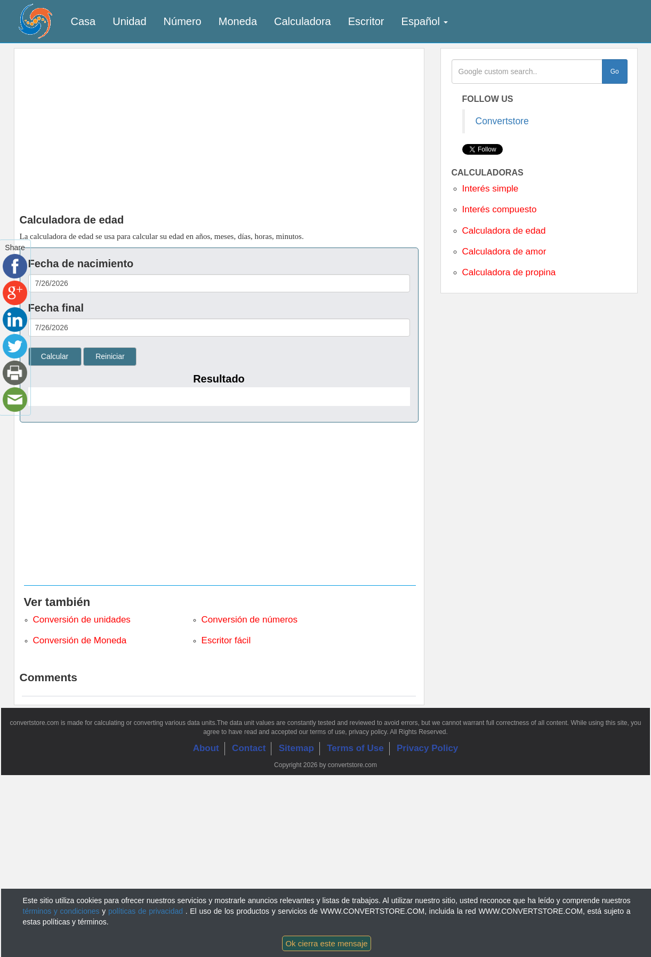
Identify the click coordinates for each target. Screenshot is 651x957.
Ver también (57, 602)
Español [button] (424, 21)
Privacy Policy (427, 748)
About (206, 748)
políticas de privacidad (147, 911)
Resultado (219, 379)
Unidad (129, 21)
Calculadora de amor (504, 251)
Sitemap (296, 748)
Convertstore (502, 121)
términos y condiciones (62, 911)
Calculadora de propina (509, 272)
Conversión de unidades (82, 620)
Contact (249, 748)
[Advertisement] (326, 128)
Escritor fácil (226, 640)
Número (183, 21)
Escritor (366, 21)
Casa (83, 21)
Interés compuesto (499, 209)
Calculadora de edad (504, 231)
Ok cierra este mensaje (326, 943)
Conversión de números (250, 620)
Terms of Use (355, 748)
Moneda (238, 21)
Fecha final (56, 308)
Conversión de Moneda (80, 640)
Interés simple (490, 189)
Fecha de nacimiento (81, 263)
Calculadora (302, 21)
